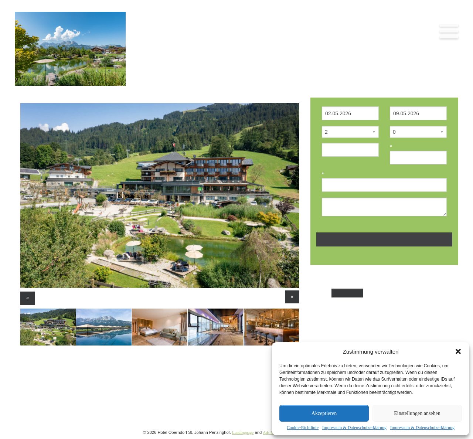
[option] (159, 195)
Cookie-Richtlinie (303, 427)
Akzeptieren (324, 413)
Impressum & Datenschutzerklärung (354, 427)
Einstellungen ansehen (417, 413)
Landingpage (242, 432)
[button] (458, 351)
